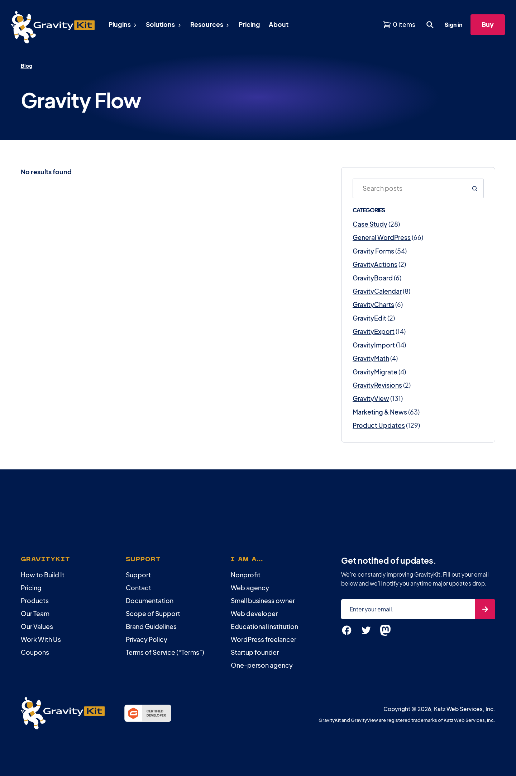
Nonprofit (246, 575)
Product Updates (379, 425)
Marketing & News (380, 412)
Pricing (31, 588)
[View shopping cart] (399, 24)
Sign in (453, 24)
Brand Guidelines (151, 626)
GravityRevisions (377, 385)
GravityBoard (373, 278)
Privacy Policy (146, 639)
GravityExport (374, 331)
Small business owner (263, 601)
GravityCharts (373, 304)
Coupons (35, 652)
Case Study (370, 224)
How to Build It (42, 575)
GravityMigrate (375, 372)
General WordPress (382, 237)
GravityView (371, 398)
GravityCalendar (377, 291)
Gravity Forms (373, 251)
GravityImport (374, 345)
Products (35, 601)
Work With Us (41, 639)
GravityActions (375, 264)
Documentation (149, 601)
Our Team (35, 614)
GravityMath (371, 358)
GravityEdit (369, 318)
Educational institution (264, 626)
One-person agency (262, 665)
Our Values (37, 626)
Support (138, 575)
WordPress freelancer (263, 639)
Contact (138, 588)
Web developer (254, 614)
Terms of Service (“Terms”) (165, 652)
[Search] (475, 188)
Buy (488, 24)
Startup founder (255, 652)
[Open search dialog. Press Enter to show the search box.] (430, 24)
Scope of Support (153, 614)
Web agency (250, 588)
